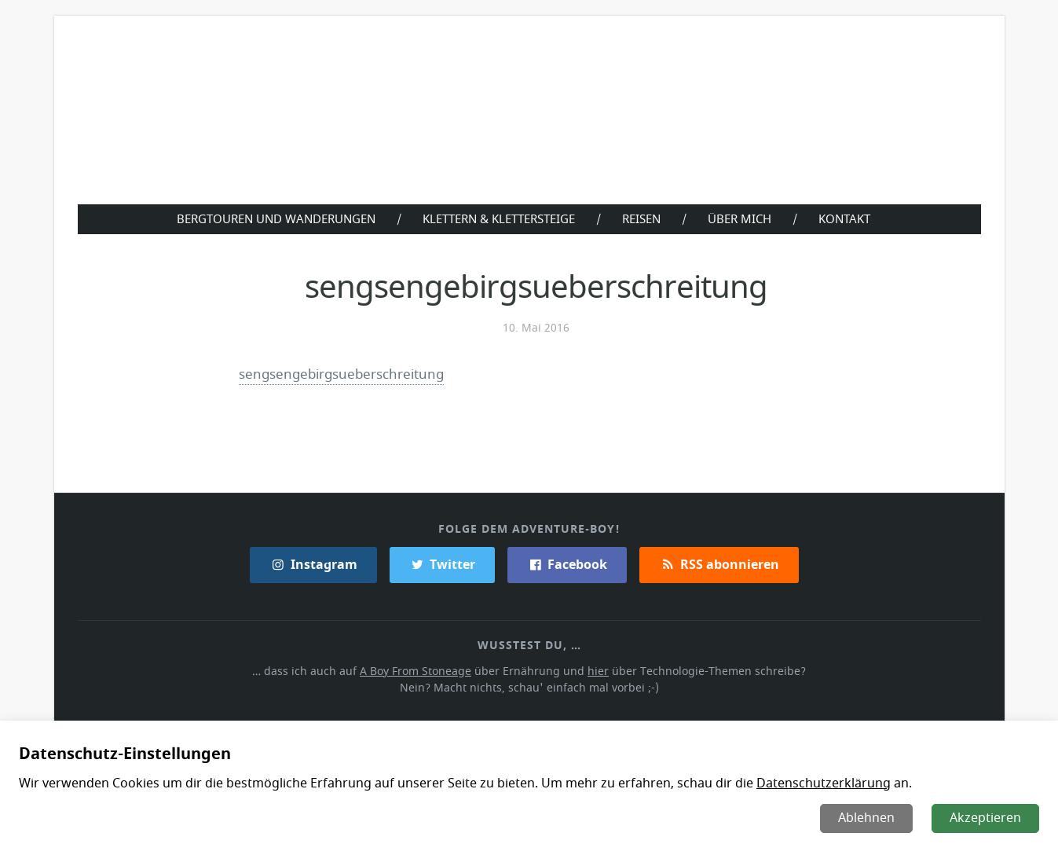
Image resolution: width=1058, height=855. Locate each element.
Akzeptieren (986, 818)
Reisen (644, 218)
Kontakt (848, 218)
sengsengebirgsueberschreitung (342, 374)
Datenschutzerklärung (813, 783)
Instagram (314, 564)
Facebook (567, 564)
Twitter (442, 564)
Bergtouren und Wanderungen (273, 218)
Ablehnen (868, 818)
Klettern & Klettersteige (498, 218)
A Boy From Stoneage (419, 670)
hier (597, 670)
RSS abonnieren (718, 564)
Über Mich (743, 218)
